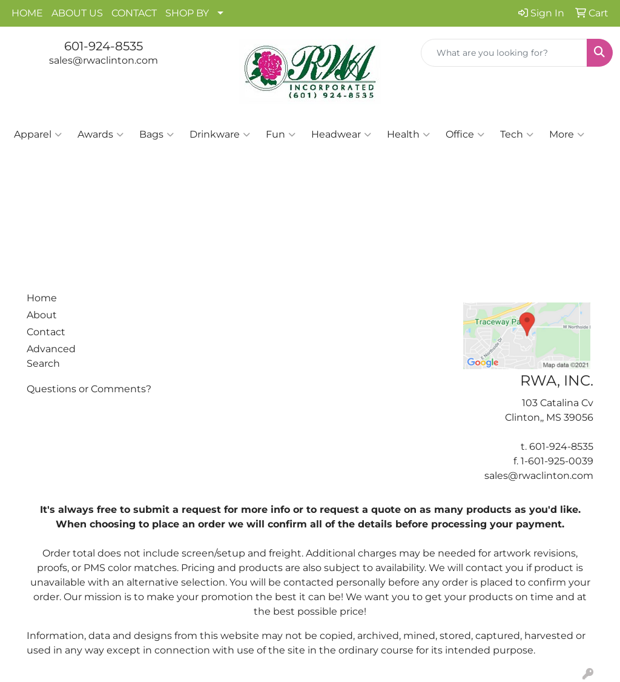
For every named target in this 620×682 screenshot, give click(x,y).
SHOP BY (187, 13)
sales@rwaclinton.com (103, 60)
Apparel (38, 134)
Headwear (341, 134)
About (42, 315)
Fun (280, 134)
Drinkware (220, 134)
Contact (46, 332)
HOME (27, 13)
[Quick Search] (504, 53)
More (566, 134)
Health (408, 134)
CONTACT (134, 13)
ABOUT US (77, 13)
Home (42, 298)
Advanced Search (51, 356)
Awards (101, 134)
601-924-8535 (103, 46)
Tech (516, 134)
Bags (156, 134)
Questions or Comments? (89, 389)
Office (465, 134)
